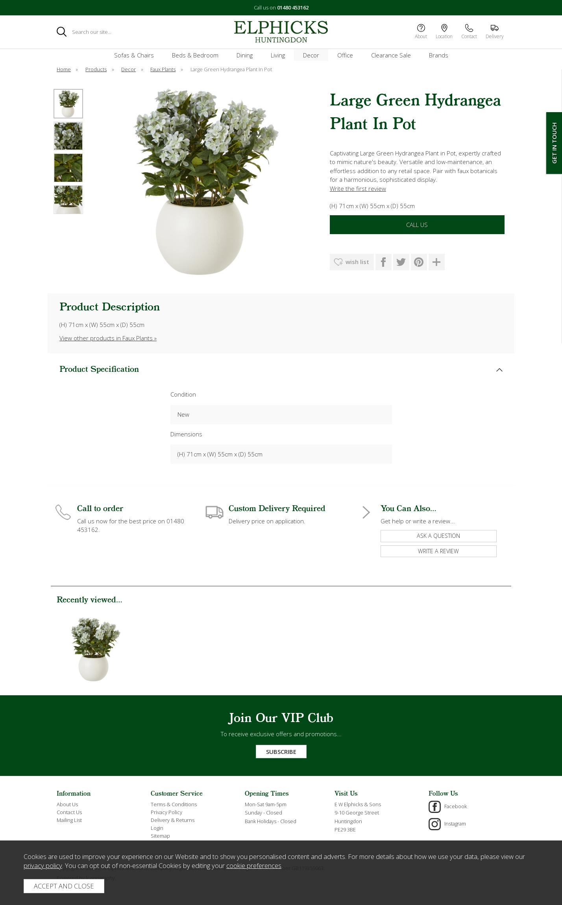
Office (345, 55)
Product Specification (99, 370)
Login (157, 827)
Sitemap (160, 835)
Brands (438, 55)
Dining (245, 55)
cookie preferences (253, 865)
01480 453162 (293, 7)
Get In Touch (554, 143)
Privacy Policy (166, 812)
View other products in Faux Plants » (108, 338)
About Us (67, 804)
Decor (311, 55)
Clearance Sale (391, 55)
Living (278, 55)
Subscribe (281, 751)
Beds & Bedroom (195, 55)
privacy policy (43, 865)
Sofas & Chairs (134, 55)
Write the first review (358, 188)
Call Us (417, 225)
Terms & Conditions (174, 804)
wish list (357, 262)
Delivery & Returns (172, 820)
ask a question (438, 535)
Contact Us (69, 812)
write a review (438, 551)
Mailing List (69, 820)
